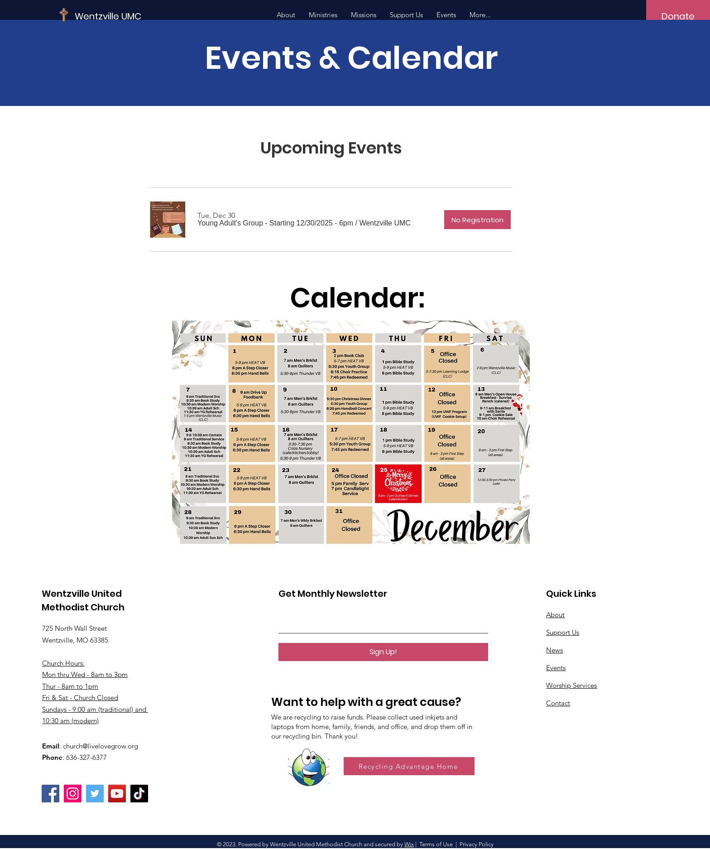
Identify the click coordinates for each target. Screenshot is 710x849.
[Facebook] (50, 793)
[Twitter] (95, 793)
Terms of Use (436, 844)
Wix (409, 844)
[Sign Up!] (383, 652)
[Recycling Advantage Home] (409, 766)
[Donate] (678, 16)
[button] (275, 223)
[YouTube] (117, 793)
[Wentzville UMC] (135, 16)
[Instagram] (73, 793)
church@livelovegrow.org (100, 746)
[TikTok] (139, 793)
